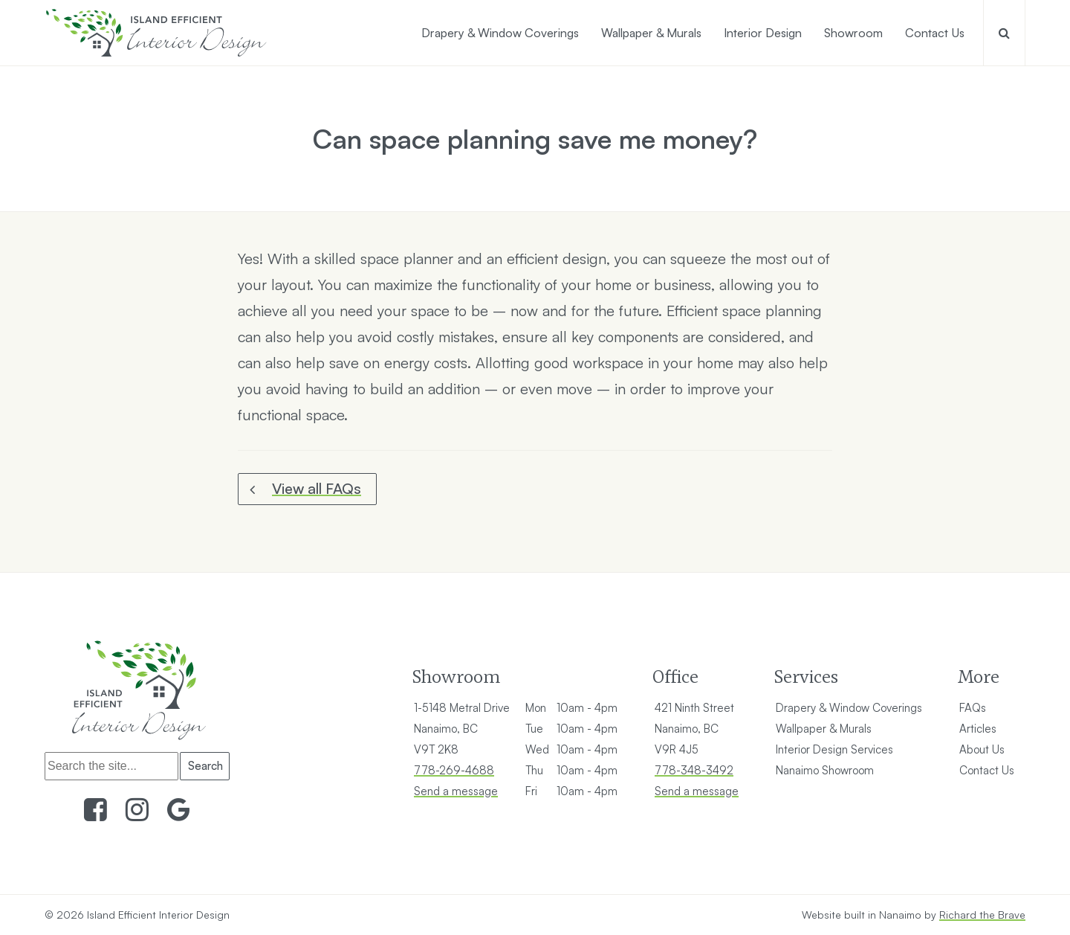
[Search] (111, 766)
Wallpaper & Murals (824, 729)
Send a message (456, 791)
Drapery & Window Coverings (849, 708)
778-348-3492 (694, 770)
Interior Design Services (834, 749)
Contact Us (986, 770)
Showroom (456, 676)
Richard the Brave (982, 914)
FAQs (972, 708)
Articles (977, 729)
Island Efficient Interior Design (158, 914)
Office (675, 676)
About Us (982, 749)
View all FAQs (316, 488)
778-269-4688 (454, 770)
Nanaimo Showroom (825, 770)
